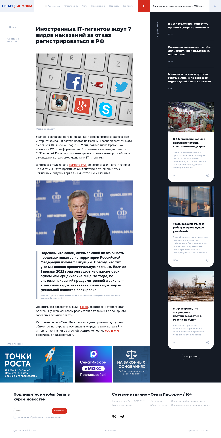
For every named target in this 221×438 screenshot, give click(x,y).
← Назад (11, 27)
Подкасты (114, 6)
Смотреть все (191, 356)
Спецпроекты (71, 6)
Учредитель (156, 401)
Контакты (128, 6)
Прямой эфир (98, 6)
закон (84, 306)
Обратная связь (158, 405)
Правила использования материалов (190, 405)
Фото (84, 6)
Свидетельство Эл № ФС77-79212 (128, 401)
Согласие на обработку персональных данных (39, 417)
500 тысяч (112, 330)
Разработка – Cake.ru (197, 430)
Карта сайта (111, 430)
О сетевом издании (122, 405)
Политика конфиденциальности (188, 401)
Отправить (59, 411)
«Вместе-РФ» (78, 164)
